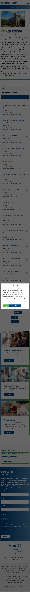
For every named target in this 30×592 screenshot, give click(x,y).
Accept (6, 306)
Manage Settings (15, 306)
